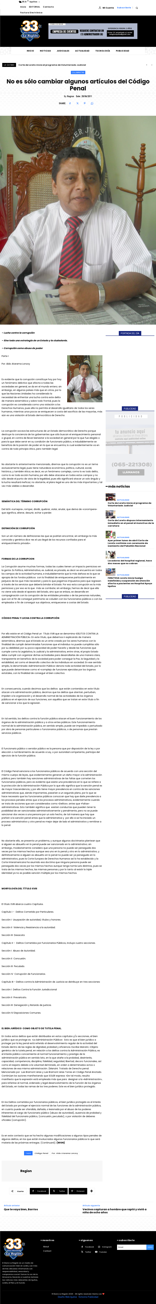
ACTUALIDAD (123, 500)
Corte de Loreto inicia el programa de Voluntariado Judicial (52, 64)
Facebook (89, 1247)
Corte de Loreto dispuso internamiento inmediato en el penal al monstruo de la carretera (131, 523)
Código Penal (41, 1153)
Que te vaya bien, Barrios (21, 1209)
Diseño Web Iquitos (67, 1297)
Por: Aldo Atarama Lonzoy (65, 1153)
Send (150, 1247)
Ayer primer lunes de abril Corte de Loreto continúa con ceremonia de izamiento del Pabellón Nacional (128, 543)
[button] (137, 8)
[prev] (147, 65)
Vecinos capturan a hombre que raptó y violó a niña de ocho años (115, 1211)
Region (70, 96)
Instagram (107, 1247)
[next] (152, 65)
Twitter (88, 1252)
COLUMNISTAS (78, 72)
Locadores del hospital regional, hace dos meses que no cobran (130, 562)
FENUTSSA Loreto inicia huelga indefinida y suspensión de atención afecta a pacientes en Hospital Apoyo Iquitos (130, 582)
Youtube (103, 1252)
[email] (131, 1247)
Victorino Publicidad (88, 1297)
